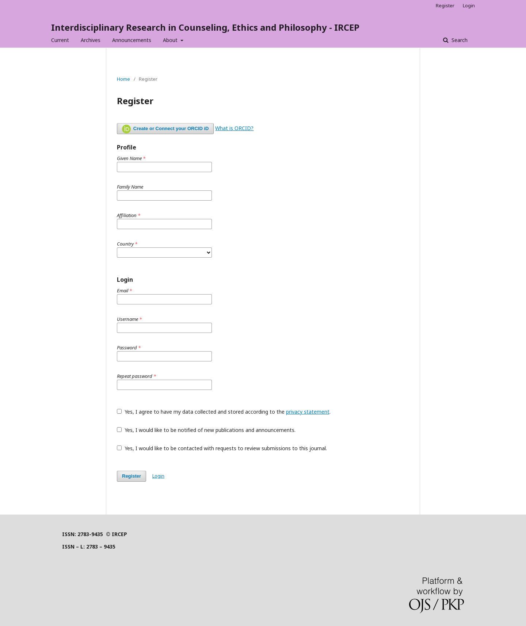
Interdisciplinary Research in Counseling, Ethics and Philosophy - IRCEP (205, 27)
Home (123, 79)
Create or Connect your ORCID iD (165, 129)
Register (445, 5)
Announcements (131, 40)
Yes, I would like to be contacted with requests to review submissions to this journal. (222, 448)
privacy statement (307, 411)
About (171, 40)
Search (459, 40)
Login (469, 5)
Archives (90, 40)
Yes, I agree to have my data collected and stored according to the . (224, 411)
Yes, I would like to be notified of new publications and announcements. (206, 429)
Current (60, 40)
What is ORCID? (234, 128)
